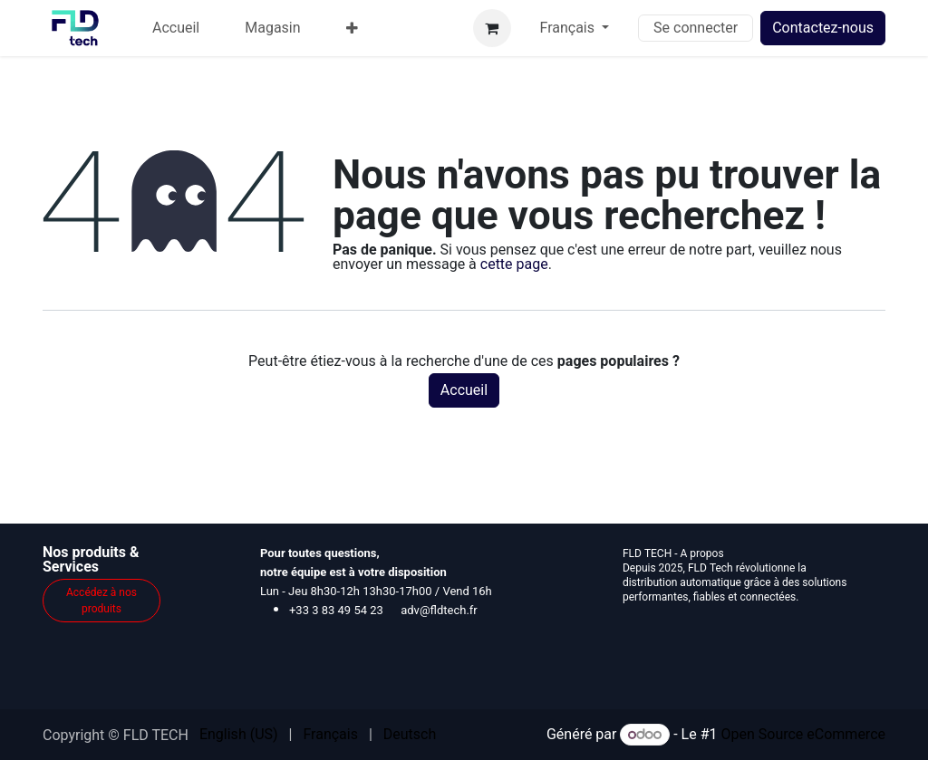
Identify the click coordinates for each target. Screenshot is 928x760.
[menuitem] (176, 28)
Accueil (464, 390)
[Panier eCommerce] (492, 28)
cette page (514, 264)
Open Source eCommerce (802, 734)
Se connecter (695, 27)
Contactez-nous (823, 27)
